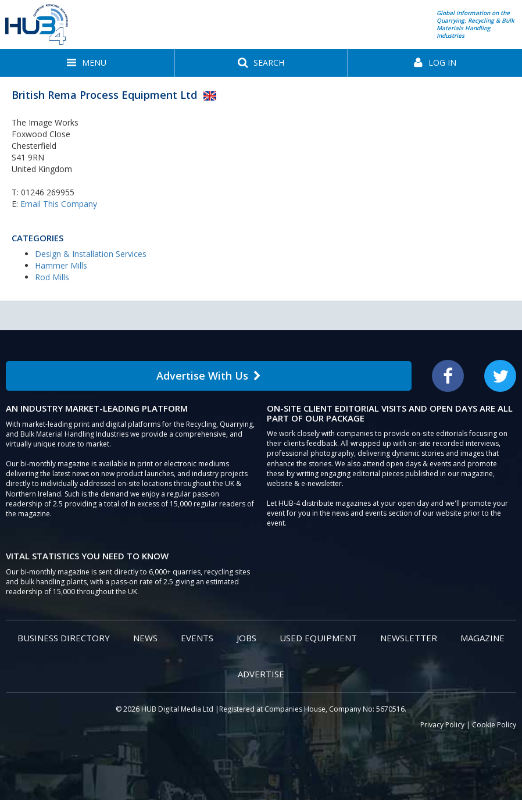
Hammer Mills (61, 265)
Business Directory (63, 638)
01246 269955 (47, 192)
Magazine (482, 638)
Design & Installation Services (90, 253)
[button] (87, 63)
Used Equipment (318, 638)
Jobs (246, 638)
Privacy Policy (442, 725)
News (145, 638)
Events (197, 638)
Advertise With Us (208, 376)
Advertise (261, 674)
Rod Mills (52, 277)
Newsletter (408, 638)
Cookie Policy (494, 725)
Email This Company (58, 203)
